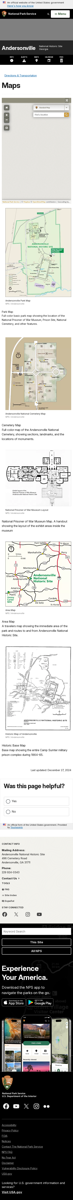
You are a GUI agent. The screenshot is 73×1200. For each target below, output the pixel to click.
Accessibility (9, 1125)
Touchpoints (16, 827)
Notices (6, 1141)
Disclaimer (8, 1162)
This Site (36, 942)
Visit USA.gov (12, 1192)
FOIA (4, 1135)
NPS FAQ (7, 1152)
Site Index (9, 895)
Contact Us (10, 878)
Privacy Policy (10, 1130)
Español (8, 900)
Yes (14, 801)
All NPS (36, 951)
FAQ (5, 889)
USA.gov (7, 1173)
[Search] (36, 931)
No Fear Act (9, 1157)
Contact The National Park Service (22, 1146)
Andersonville (19, 48)
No (14, 811)
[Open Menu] (60, 14)
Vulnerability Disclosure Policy (19, 1168)
